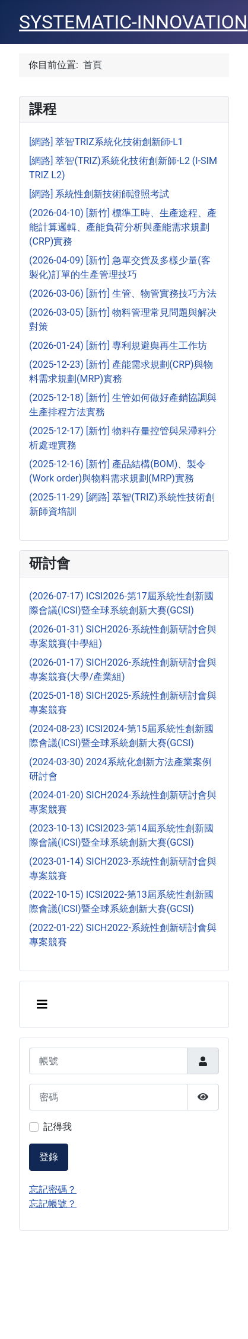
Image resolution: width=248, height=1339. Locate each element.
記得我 (57, 1126)
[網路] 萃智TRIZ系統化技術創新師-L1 (106, 141)
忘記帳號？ (53, 1203)
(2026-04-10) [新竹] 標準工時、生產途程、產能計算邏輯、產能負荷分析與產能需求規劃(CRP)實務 (123, 227)
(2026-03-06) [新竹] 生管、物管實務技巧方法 (123, 293)
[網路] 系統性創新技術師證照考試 (99, 194)
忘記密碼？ (53, 1189)
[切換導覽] (42, 1004)
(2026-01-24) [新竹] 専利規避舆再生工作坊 (118, 345)
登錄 (48, 1157)
